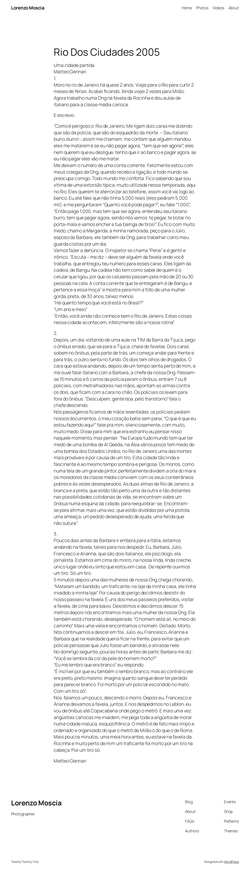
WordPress (231, 862)
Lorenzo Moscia (27, 7)
